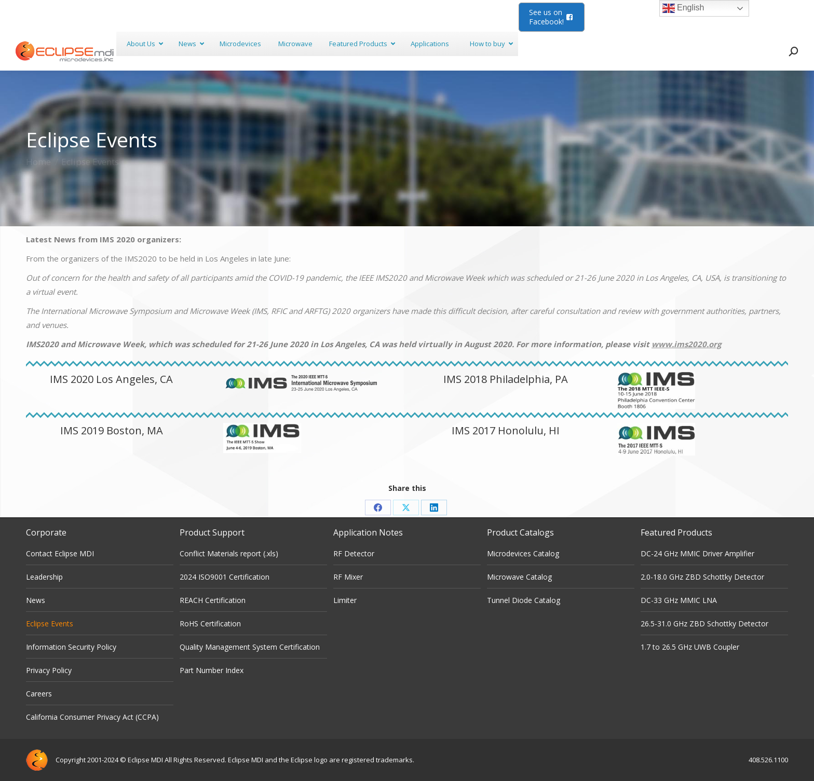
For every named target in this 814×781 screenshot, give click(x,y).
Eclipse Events (49, 623)
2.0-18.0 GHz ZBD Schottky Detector (702, 577)
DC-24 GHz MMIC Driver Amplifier (697, 553)
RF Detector (353, 553)
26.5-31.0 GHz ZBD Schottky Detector (704, 623)
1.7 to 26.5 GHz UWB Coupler (690, 647)
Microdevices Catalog (523, 553)
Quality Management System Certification (250, 647)
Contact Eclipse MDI (60, 553)
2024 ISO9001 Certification (224, 577)
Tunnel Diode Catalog (523, 600)
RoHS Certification (210, 623)
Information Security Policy (71, 647)
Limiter (345, 600)
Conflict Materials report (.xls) (229, 553)
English (683, 8)
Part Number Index (211, 670)
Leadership (44, 577)
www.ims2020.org (686, 344)
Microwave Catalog (519, 577)
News (35, 600)
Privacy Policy (49, 670)
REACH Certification (213, 600)
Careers (39, 693)
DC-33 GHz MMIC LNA (679, 600)
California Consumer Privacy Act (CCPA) (92, 717)
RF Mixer (348, 577)
